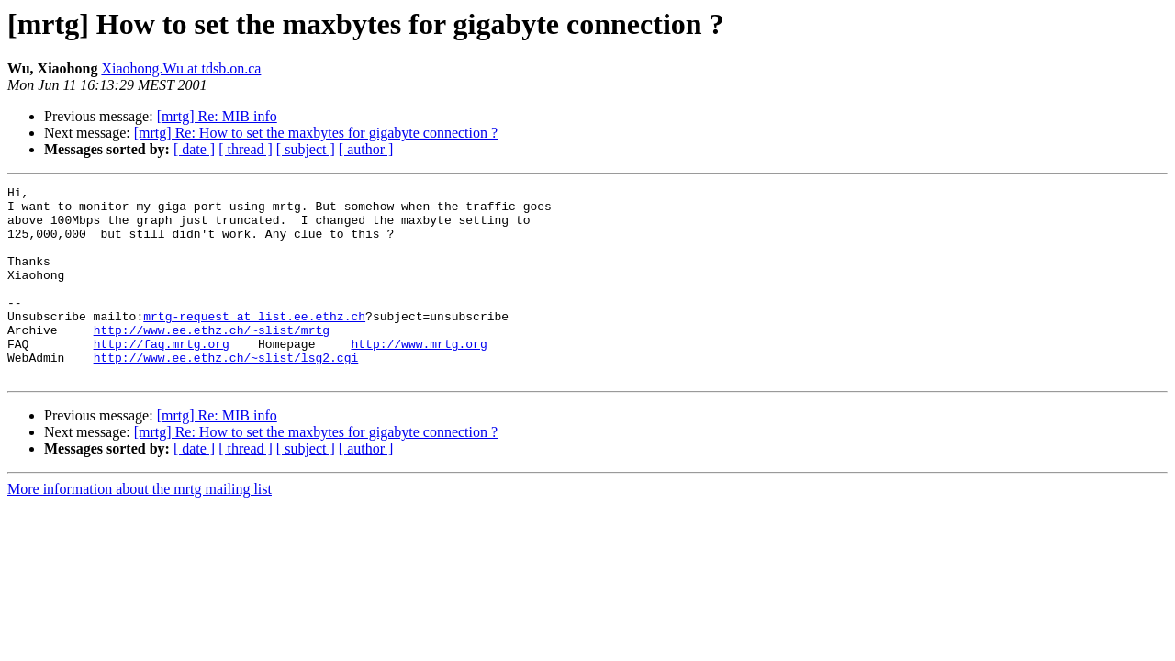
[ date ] (194, 149)
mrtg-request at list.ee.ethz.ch (254, 343)
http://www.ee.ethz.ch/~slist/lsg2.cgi (226, 393)
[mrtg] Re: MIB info (217, 116)
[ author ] (366, 149)
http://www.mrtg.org (419, 376)
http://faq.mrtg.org (161, 376)
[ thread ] (245, 149)
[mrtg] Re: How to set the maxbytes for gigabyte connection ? (316, 132)
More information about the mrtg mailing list (139, 527)
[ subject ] (305, 149)
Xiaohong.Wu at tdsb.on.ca (181, 68)
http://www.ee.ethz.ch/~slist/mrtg (212, 360)
